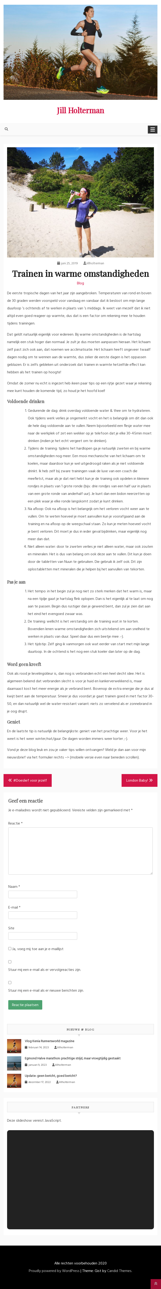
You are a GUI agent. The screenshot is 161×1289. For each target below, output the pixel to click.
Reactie (15, 824)
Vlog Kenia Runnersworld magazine (49, 1041)
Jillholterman (93, 263)
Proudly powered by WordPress (54, 1271)
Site (11, 928)
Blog (80, 283)
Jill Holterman (80, 110)
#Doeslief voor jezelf (30, 781)
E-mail (14, 908)
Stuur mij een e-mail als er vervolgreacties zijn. (44, 970)
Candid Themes (119, 1271)
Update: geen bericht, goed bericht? (51, 1076)
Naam (14, 887)
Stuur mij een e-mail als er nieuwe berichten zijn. (46, 991)
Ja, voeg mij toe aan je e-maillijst (36, 949)
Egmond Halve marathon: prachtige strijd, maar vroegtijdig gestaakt (73, 1058)
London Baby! (137, 781)
